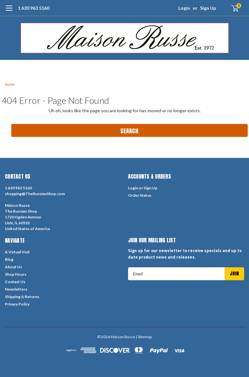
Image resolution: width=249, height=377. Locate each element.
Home (10, 85)
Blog (9, 259)
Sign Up (208, 8)
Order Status (139, 195)
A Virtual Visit (17, 251)
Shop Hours (15, 274)
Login (184, 8)
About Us (13, 266)
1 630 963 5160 (33, 8)
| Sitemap (144, 336)
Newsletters (16, 289)
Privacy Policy (17, 304)
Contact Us (15, 281)
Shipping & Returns (22, 296)
